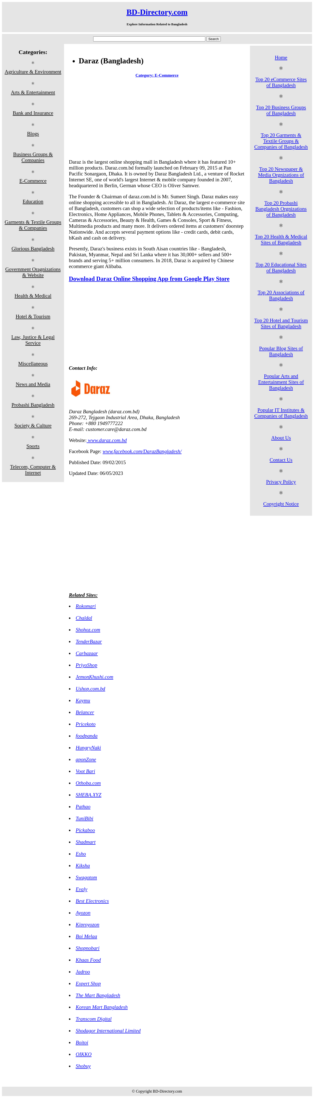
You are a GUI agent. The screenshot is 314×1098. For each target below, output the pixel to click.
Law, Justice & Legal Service (33, 340)
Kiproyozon (87, 924)
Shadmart (86, 842)
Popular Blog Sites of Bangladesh (281, 351)
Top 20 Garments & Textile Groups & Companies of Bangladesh (281, 141)
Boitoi (82, 1042)
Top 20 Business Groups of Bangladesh (281, 110)
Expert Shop (88, 983)
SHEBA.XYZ (89, 795)
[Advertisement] (157, 119)
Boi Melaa (86, 936)
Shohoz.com (88, 629)
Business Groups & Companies (33, 157)
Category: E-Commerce (156, 75)
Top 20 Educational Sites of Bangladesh (280, 267)
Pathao (83, 806)
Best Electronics (92, 901)
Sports (32, 446)
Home (281, 57)
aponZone (86, 759)
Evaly (81, 889)
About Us (281, 438)
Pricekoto (86, 724)
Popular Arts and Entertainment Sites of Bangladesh (281, 382)
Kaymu (83, 700)
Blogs (33, 133)
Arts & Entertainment (33, 92)
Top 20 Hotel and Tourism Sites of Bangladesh (281, 323)
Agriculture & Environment (33, 71)
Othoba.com (88, 783)
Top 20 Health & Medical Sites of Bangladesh (281, 239)
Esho (81, 853)
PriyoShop (86, 665)
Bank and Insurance (33, 113)
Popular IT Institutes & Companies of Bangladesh (281, 413)
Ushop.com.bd (90, 688)
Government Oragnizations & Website (33, 272)
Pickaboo (85, 830)
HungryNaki (88, 747)
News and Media (33, 384)
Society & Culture (33, 425)
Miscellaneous (33, 363)
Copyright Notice (281, 504)
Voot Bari (85, 771)
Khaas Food (88, 960)
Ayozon (83, 912)
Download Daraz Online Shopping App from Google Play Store (149, 278)
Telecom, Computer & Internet (33, 469)
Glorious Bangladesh (33, 248)
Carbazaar (87, 653)
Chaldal (84, 618)
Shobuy (83, 1066)
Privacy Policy (281, 482)
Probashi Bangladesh (33, 405)
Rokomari (86, 606)
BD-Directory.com (156, 12)
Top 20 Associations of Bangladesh (281, 295)
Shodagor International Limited (108, 1030)
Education (33, 201)
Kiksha (83, 865)
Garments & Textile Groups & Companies (33, 225)
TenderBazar (89, 641)
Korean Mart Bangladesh (102, 1007)
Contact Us (281, 460)
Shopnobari (88, 948)
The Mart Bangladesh (98, 995)
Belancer (85, 712)
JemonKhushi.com (94, 677)
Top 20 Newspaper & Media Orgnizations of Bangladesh (281, 175)
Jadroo (83, 971)
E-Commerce (33, 181)
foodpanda (87, 736)
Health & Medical (32, 296)
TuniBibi (84, 818)
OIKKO (84, 1054)
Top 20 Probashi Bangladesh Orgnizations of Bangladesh (281, 208)
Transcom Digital (94, 1019)
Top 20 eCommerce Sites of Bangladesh (281, 82)
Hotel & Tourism (33, 316)
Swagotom (86, 877)
